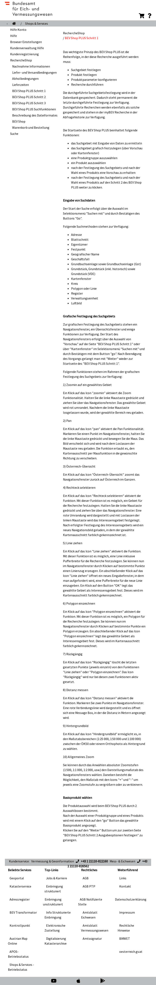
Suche (14, 134)
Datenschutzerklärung (130, 899)
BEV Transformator (23, 912)
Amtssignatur (92, 938)
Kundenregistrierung (24, 54)
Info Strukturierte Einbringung (57, 914)
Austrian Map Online (17, 940)
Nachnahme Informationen (31, 66)
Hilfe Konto (18, 30)
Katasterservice (20, 886)
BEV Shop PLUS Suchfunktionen (34, 109)
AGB (86, 878)
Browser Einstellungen (26, 42)
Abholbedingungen (25, 78)
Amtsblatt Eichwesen (89, 914)
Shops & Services (36, 23)
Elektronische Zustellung (54, 927)
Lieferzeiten (20, 85)
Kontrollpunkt (20, 925)
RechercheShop (21, 60)
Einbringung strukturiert (53, 888)
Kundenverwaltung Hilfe (27, 48)
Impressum (127, 912)
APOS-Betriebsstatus (18, 954)
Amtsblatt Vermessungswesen (94, 927)
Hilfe (13, 36)
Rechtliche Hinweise (126, 927)
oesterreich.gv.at (130, 952)
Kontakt (125, 886)
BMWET (124, 938)
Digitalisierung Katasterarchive (55, 940)
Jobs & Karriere (56, 878)
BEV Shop (18, 121)
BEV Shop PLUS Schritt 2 (29, 97)
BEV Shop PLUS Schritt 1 (29, 91)
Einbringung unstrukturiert (53, 901)
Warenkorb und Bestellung (30, 127)
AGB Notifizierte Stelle (90, 901)
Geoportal (17, 878)
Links (122, 878)
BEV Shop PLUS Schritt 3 (29, 103)
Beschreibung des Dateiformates (34, 115)
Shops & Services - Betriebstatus (21, 967)
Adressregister (20, 899)
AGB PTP (89, 886)
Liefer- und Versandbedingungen (34, 72)
